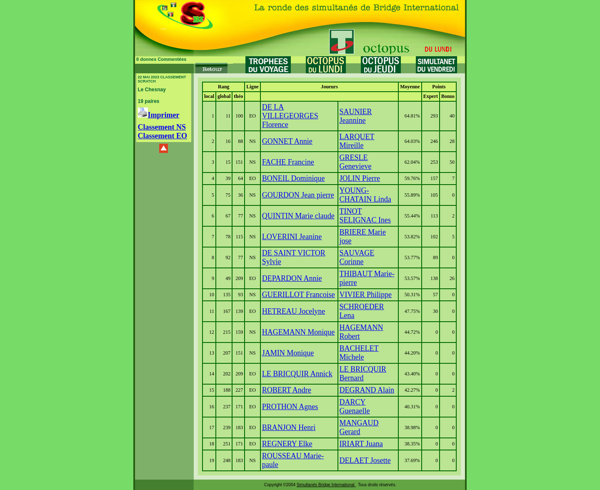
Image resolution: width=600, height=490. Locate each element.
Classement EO (163, 136)
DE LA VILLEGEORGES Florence (290, 116)
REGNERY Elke (287, 444)
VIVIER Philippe (366, 294)
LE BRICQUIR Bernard (363, 373)
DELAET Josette (365, 460)
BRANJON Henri (289, 427)
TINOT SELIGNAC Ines (365, 215)
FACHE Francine (288, 162)
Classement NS (162, 127)
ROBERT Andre (286, 390)
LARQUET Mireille (357, 141)
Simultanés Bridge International (326, 484)
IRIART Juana (361, 444)
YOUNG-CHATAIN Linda (365, 194)
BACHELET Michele (359, 352)
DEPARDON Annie (292, 278)
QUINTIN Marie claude (298, 216)
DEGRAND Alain (367, 390)
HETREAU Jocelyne (293, 311)
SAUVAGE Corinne (357, 257)
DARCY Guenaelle (355, 406)
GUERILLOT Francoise (298, 294)
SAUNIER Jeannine (356, 116)
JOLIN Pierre (360, 178)
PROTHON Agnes (290, 406)
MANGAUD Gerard (359, 427)
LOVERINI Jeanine (292, 236)
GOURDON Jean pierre (298, 195)
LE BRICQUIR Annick (297, 374)
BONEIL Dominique (293, 178)
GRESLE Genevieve (356, 161)
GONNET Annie (287, 141)
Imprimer (159, 115)
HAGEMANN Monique (298, 332)
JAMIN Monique (288, 353)
